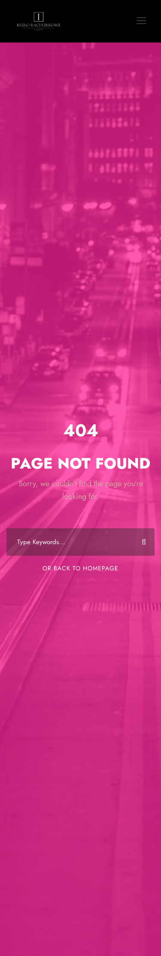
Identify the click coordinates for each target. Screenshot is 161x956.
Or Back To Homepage (80, 568)
